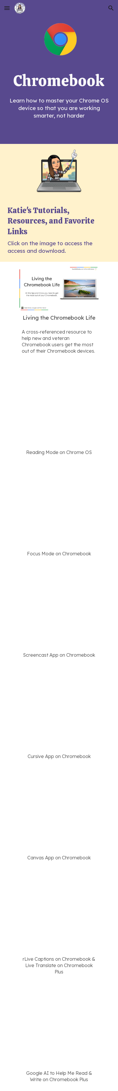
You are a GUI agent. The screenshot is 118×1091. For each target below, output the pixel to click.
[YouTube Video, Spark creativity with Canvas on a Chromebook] (59, 811)
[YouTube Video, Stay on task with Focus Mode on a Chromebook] (59, 507)
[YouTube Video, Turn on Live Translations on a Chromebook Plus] (59, 913)
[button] (7, 8)
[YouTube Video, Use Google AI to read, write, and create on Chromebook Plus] (59, 1027)
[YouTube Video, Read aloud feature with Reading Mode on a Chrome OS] (59, 406)
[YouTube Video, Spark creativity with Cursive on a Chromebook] (59, 710)
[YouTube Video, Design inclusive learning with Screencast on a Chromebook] (59, 609)
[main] (59, 81)
